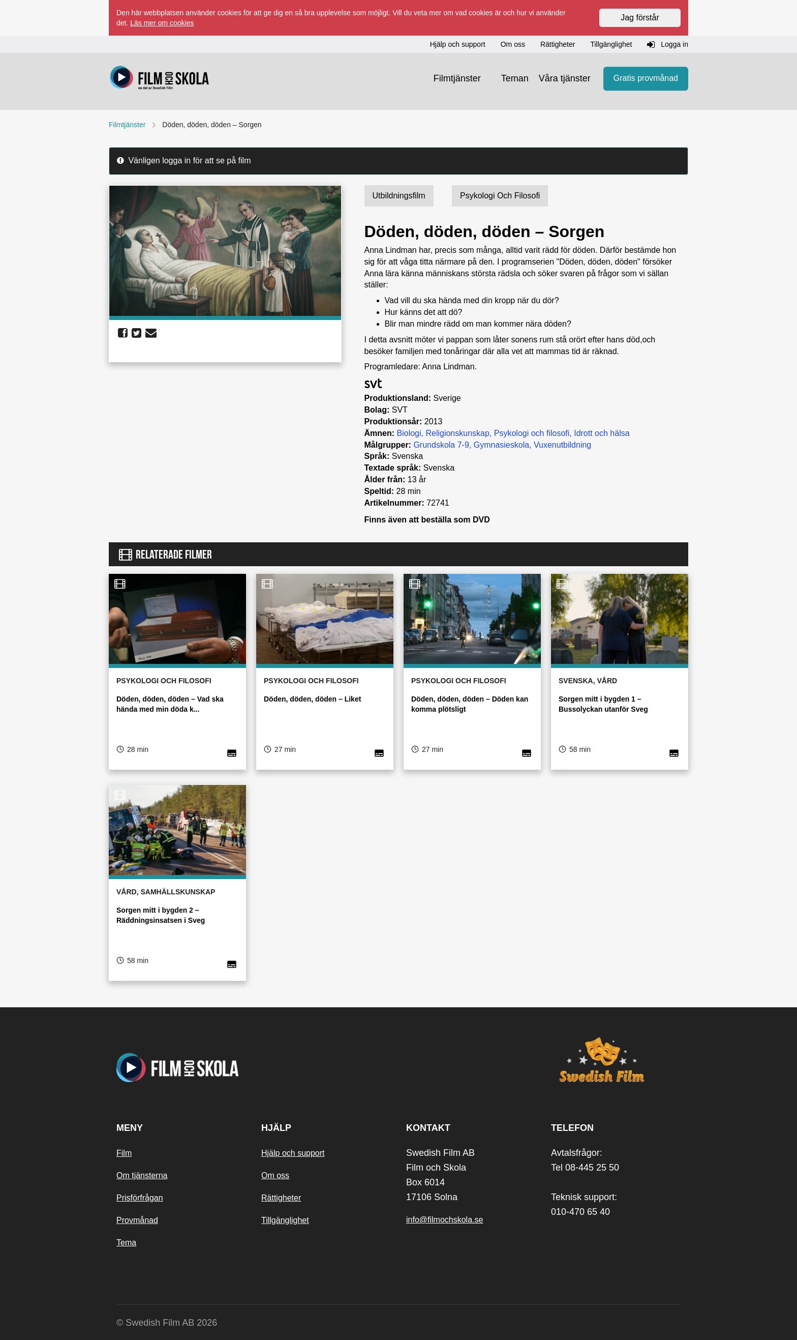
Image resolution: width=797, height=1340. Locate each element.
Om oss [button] (513, 44)
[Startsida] (159, 79)
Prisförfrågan (139, 1197)
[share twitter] (136, 333)
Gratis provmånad (646, 78)
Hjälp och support (293, 1153)
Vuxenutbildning (562, 445)
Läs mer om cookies (162, 23)
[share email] (151, 333)
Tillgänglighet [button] (611, 44)
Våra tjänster (565, 78)
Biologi (409, 433)
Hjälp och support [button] (457, 44)
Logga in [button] (667, 44)
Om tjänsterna (141, 1175)
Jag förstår (640, 17)
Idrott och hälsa (601, 433)
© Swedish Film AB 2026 (166, 1323)
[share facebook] (123, 333)
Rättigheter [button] (557, 44)
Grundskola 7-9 (441, 445)
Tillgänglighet (285, 1220)
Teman (515, 78)
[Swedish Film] (616, 1059)
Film (124, 1153)
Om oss (275, 1175)
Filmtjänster (457, 78)
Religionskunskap (457, 433)
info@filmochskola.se (444, 1219)
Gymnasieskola (501, 445)
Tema (126, 1242)
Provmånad (137, 1220)
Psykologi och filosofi (532, 433)
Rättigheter (281, 1197)
